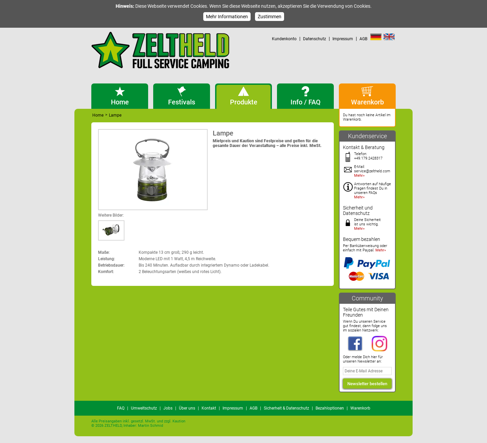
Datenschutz (314, 38)
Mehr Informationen (227, 16)
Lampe (115, 115)
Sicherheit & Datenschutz (286, 408)
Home (97, 115)
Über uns (187, 408)
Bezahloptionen (330, 408)
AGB (363, 38)
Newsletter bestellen (367, 383)
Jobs (167, 408)
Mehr (358, 175)
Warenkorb (360, 408)
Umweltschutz (144, 408)
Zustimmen (269, 16)
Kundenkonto (284, 38)
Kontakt (209, 408)
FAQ (120, 408)
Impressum (342, 38)
